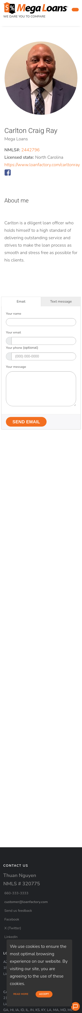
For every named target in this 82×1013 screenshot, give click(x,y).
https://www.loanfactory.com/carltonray (42, 165)
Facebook (11, 919)
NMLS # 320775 (21, 883)
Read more (20, 994)
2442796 (30, 150)
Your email (13, 332)
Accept (44, 994)
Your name (13, 313)
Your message (16, 366)
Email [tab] (21, 301)
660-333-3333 (16, 893)
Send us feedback (18, 910)
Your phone (22, 347)
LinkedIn (10, 937)
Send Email (26, 421)
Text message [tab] (61, 301)
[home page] (35, 7)
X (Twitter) (12, 928)
